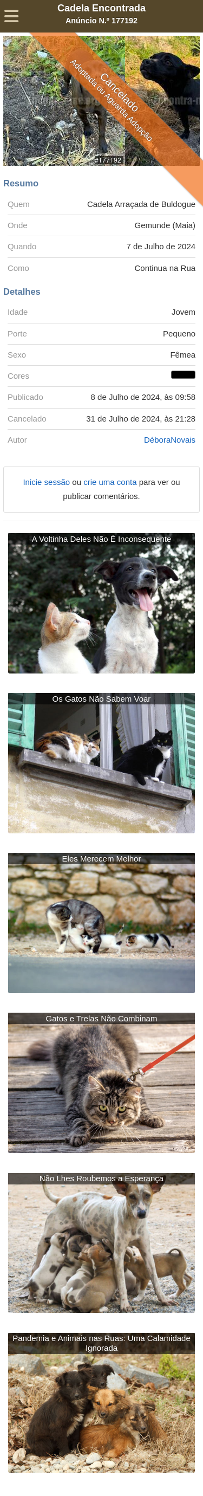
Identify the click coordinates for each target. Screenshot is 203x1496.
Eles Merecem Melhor (101, 858)
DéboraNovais (169, 439)
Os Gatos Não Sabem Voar (102, 698)
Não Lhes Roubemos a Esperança (101, 1178)
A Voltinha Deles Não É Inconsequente (102, 538)
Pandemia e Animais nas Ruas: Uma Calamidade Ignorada (101, 1342)
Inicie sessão (47, 482)
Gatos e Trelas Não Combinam (102, 1018)
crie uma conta (111, 482)
